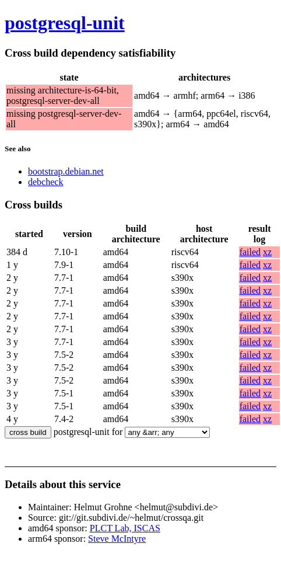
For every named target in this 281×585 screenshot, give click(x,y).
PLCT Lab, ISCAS (125, 528)
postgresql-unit (65, 22)
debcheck (45, 182)
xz (267, 252)
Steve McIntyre (117, 539)
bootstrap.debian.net (66, 171)
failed (250, 252)
